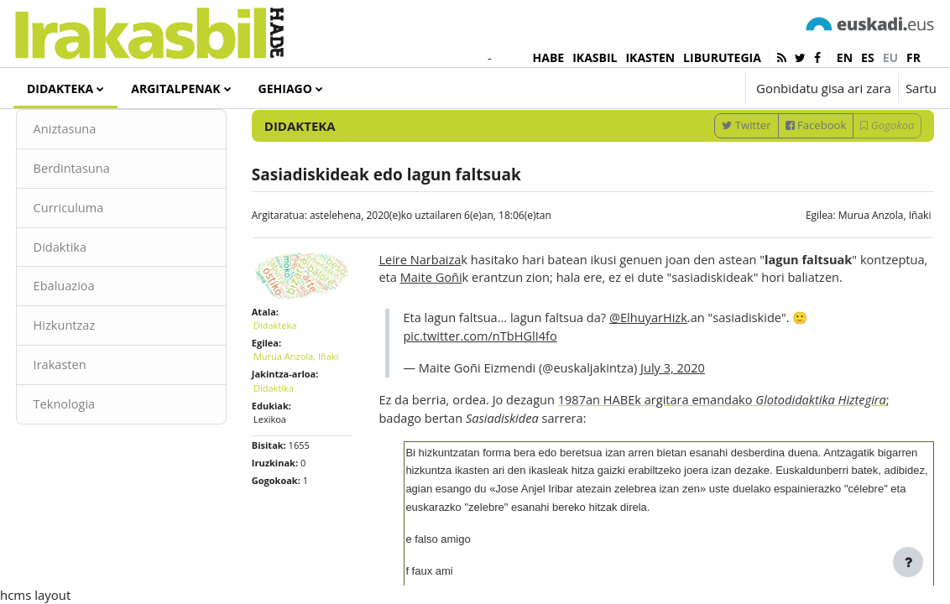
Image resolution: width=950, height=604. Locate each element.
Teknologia (96, 461)
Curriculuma (101, 261)
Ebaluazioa (96, 341)
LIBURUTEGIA (722, 57)
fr (913, 57)
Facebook (784, 177)
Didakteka (290, 375)
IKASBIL (594, 57)
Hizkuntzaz (96, 381)
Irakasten (92, 421)
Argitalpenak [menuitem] (175, 88)
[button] (681, 88)
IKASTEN (650, 57)
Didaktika (92, 302)
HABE (549, 57)
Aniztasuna (97, 182)
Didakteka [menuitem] (60, 88)
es (867, 57)
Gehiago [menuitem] (285, 88)
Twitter (715, 177)
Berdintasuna (104, 222)
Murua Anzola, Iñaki (853, 268)
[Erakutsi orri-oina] (908, 562)
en (845, 57)
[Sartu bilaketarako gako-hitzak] (757, 133)
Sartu (921, 88)
